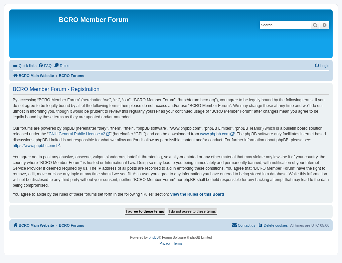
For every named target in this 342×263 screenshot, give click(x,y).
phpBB (154, 237)
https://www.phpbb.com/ (34, 145)
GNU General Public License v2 (76, 134)
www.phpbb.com (214, 134)
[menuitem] (44, 66)
